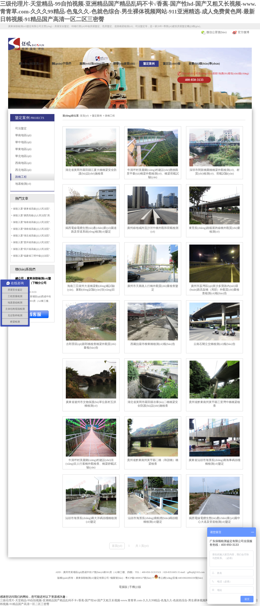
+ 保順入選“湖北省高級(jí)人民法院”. (30, 235)
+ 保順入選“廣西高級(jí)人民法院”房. (30, 215)
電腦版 (123, 586)
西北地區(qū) (23, 169)
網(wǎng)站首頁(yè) (31, 63)
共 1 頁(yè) (142, 545)
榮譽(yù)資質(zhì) (124, 63)
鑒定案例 (149, 63)
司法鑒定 (21, 128)
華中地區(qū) (23, 142)
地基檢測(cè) (23, 183)
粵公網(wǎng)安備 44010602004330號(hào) (180, 577)
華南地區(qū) (23, 135)
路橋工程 (21, 176)
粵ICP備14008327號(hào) (138, 577)
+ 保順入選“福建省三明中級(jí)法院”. (30, 255)
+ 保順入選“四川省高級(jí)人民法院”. (30, 249)
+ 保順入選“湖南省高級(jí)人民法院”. (30, 228)
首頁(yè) (84, 115)
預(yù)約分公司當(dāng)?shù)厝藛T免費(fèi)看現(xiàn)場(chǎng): (213, 74)
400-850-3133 (194, 79)
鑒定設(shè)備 (171, 63)
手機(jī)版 (135, 586)
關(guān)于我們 (61, 63)
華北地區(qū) (23, 156)
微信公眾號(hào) (213, 32)
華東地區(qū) (23, 149)
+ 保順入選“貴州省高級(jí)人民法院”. (30, 242)
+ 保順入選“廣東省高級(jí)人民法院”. (30, 208)
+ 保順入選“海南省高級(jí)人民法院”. (30, 222)
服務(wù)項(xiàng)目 (92, 63)
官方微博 (240, 32)
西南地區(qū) (23, 163)
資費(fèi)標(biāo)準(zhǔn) (204, 63)
